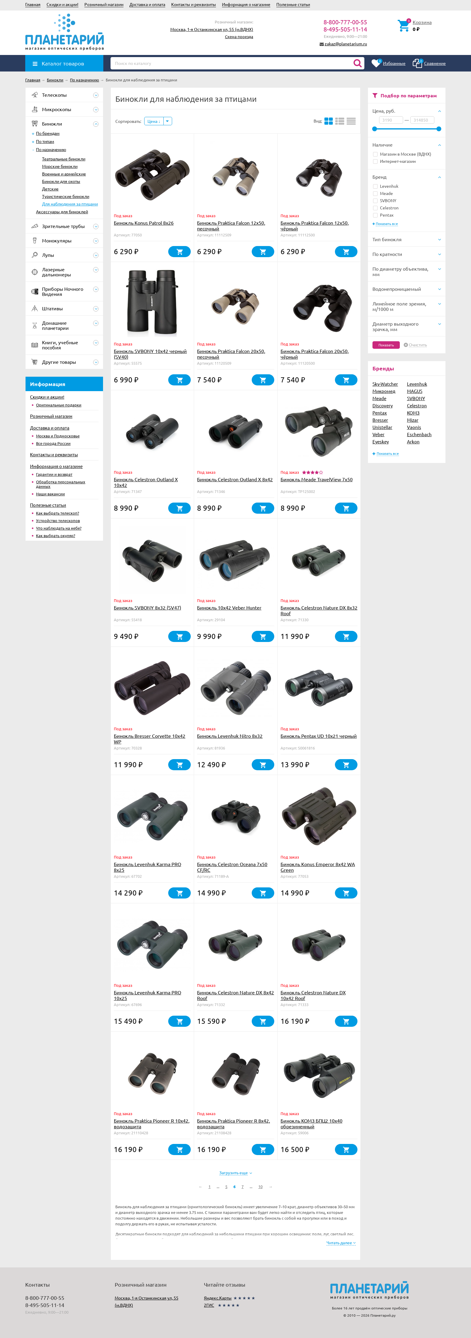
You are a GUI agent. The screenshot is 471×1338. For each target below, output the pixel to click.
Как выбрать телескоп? (57, 512)
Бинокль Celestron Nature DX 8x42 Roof (235, 995)
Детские (50, 188)
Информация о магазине (246, 4)
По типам (45, 141)
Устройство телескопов (58, 520)
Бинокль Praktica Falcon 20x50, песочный (231, 354)
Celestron (386, 207)
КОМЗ (413, 412)
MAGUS (414, 391)
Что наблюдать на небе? (58, 528)
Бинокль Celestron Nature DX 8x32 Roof (319, 610)
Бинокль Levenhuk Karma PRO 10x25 (147, 995)
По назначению (51, 149)
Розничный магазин (103, 4)
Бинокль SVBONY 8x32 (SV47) (147, 607)
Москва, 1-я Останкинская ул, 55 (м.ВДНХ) (211, 29)
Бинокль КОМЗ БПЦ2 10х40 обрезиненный (311, 1123)
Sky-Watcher (385, 384)
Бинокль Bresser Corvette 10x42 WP (149, 738)
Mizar (412, 420)
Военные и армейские (64, 173)
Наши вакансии (50, 493)
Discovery (382, 405)
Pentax (383, 214)
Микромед (383, 391)
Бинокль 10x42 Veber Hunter (229, 607)
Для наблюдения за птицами (70, 203)
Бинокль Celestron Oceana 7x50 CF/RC (232, 867)
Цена (153, 121)
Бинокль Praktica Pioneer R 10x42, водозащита (152, 1123)
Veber (378, 434)
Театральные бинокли (63, 158)
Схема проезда (239, 36)
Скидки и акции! (62, 4)
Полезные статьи (293, 4)
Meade (383, 193)
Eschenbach (419, 434)
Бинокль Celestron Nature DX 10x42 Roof (313, 995)
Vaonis (414, 427)
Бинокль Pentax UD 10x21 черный (319, 736)
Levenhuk (385, 186)
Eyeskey (380, 441)
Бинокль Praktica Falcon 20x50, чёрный (315, 354)
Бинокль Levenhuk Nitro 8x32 (230, 736)
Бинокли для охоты (61, 181)
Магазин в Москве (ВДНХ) (402, 154)
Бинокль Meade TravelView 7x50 (317, 479)
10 (260, 1186)
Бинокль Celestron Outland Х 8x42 (235, 479)
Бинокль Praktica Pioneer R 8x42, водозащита (233, 1123)
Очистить (418, 344)
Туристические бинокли (65, 196)
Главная (33, 4)
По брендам (47, 133)
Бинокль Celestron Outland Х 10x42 (146, 482)
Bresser (380, 420)
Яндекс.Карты (218, 1297)
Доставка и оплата (147, 4)
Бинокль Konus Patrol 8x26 (144, 223)
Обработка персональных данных (60, 484)
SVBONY (384, 200)
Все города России (53, 443)
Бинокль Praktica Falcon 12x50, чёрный (315, 225)
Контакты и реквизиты (193, 4)
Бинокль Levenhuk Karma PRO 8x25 (147, 867)
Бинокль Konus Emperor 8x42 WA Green (318, 867)
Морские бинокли (59, 166)
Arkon (413, 441)
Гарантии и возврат (54, 474)
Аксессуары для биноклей (62, 211)
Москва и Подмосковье (58, 435)
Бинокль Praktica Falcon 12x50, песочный (231, 225)
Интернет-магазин (394, 161)
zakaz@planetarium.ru (346, 43)
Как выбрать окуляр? (55, 535)
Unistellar (382, 427)
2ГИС (209, 1305)
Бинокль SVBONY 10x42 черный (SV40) (150, 354)
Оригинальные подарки (58, 404)
